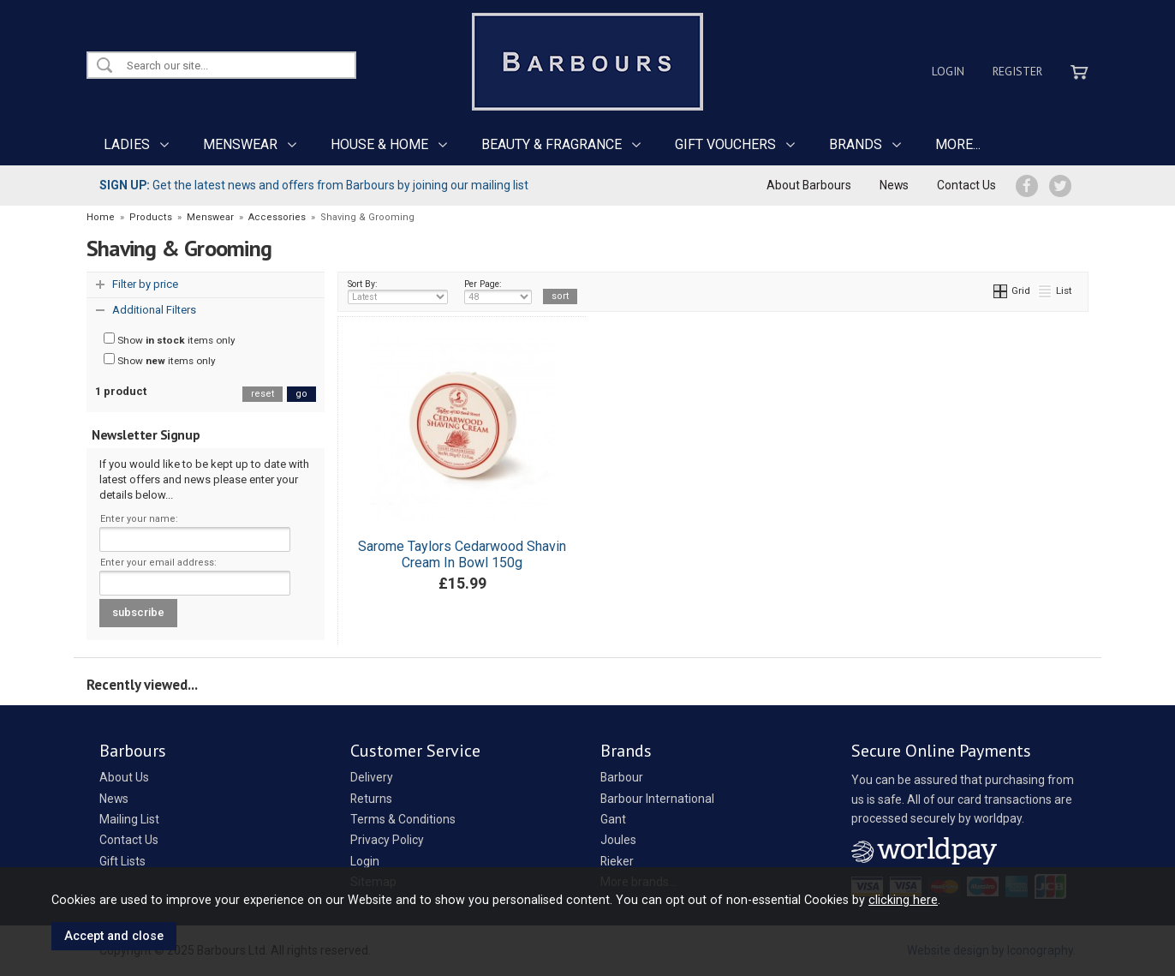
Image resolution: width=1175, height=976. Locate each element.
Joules (618, 840)
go (301, 393)
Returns (371, 798)
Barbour (621, 777)
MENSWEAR (240, 144)
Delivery (371, 777)
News (894, 185)
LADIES (127, 144)
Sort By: (398, 291)
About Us (124, 777)
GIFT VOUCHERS (725, 144)
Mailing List (129, 819)
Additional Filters (154, 309)
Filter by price (145, 284)
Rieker (617, 861)
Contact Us (966, 185)
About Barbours (808, 185)
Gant (613, 819)
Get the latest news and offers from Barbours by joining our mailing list (313, 185)
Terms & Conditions (403, 819)
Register (1017, 71)
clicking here (903, 900)
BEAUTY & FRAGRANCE (551, 144)
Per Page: (498, 291)
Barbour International (657, 798)
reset (262, 393)
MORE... (958, 144)
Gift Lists (122, 861)
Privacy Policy (387, 840)
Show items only (170, 339)
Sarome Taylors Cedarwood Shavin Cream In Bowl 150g (462, 554)
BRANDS (855, 144)
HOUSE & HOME (379, 144)
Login (948, 71)
